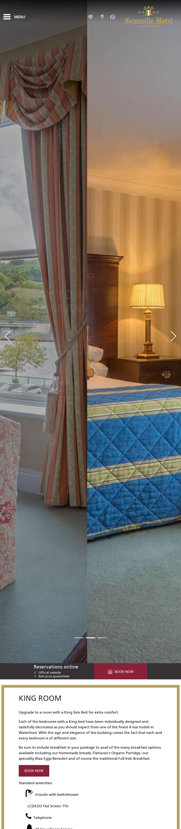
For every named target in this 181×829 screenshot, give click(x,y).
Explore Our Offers (45, 375)
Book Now (34, 770)
